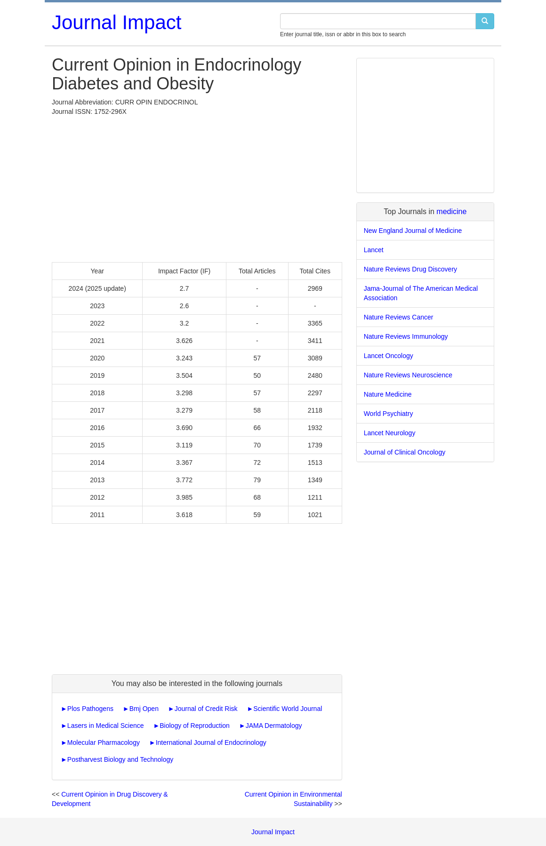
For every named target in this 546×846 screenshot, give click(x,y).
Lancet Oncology (388, 355)
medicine (451, 211)
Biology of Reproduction (195, 725)
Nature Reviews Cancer (399, 317)
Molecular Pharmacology (103, 742)
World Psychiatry (388, 413)
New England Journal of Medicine (413, 230)
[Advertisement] (197, 187)
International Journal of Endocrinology (211, 742)
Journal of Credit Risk (206, 708)
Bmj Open (144, 708)
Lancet (374, 250)
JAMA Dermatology (274, 725)
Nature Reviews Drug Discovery (410, 269)
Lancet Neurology (390, 433)
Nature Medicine (388, 394)
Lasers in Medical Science (105, 725)
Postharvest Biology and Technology (120, 759)
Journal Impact (116, 22)
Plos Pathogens (90, 708)
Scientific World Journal (287, 708)
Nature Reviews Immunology (406, 336)
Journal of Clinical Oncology (405, 452)
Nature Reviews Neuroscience (408, 375)
